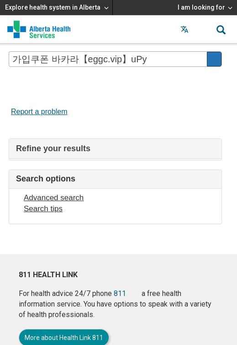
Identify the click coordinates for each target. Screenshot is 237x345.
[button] (203, 29)
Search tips (43, 208)
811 (120, 293)
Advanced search (54, 197)
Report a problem (39, 111)
